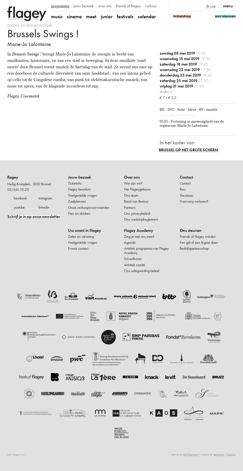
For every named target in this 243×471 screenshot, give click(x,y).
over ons (104, 6)
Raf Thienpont (190, 454)
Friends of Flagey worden (198, 236)
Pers (183, 189)
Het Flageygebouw (137, 189)
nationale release (36, 25)
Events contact (78, 248)
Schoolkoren (133, 258)
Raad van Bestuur (136, 201)
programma (60, 6)
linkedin (43, 207)
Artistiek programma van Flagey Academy (146, 250)
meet (91, 16)
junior (107, 16)
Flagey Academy (138, 230)
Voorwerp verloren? (194, 201)
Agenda (129, 242)
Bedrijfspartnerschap (194, 248)
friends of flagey (128, 6)
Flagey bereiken (79, 189)
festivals (125, 16)
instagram (45, 198)
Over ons (132, 177)
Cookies (231, 454)
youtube (19, 207)
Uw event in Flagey (84, 230)
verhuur (151, 6)
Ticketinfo (74, 183)
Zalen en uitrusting (81, 236)
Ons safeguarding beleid (141, 270)
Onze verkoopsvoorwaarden (88, 207)
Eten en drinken (79, 213)
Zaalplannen (77, 201)
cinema (74, 16)
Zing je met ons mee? (139, 236)
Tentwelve (218, 454)
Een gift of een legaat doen (199, 242)
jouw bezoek (84, 6)
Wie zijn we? (133, 183)
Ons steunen (190, 230)
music (57, 16)
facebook (20, 198)
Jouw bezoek (79, 177)
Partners (129, 207)
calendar (147, 16)
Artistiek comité (134, 264)
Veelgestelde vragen (82, 195)
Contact (186, 177)
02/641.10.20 (18, 189)
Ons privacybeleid (137, 213)
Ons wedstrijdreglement (141, 219)
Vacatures (186, 195)
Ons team (131, 195)
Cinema (13, 25)
